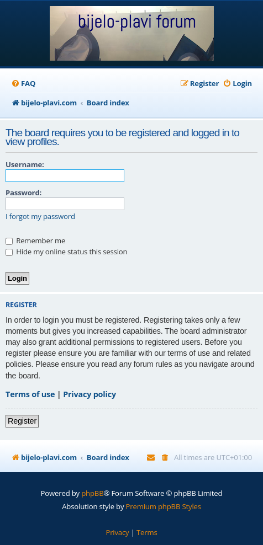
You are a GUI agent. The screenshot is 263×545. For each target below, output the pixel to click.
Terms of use (30, 394)
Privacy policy (89, 394)
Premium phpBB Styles (163, 506)
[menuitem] (23, 84)
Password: (23, 192)
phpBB (92, 493)
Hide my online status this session (66, 252)
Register (22, 420)
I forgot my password (40, 216)
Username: (25, 164)
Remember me (35, 240)
